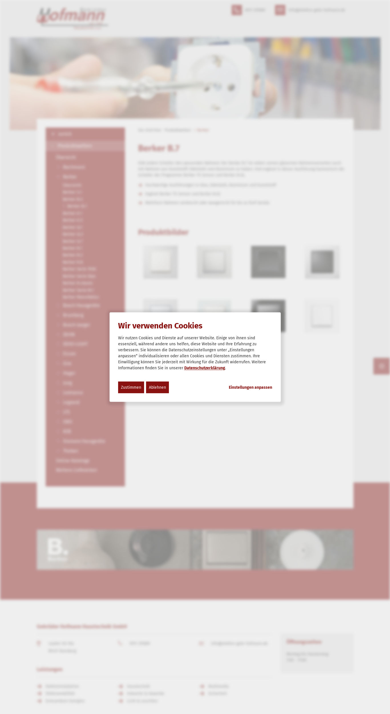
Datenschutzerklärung (204, 367)
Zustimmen (131, 387)
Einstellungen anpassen (250, 387)
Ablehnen (157, 387)
